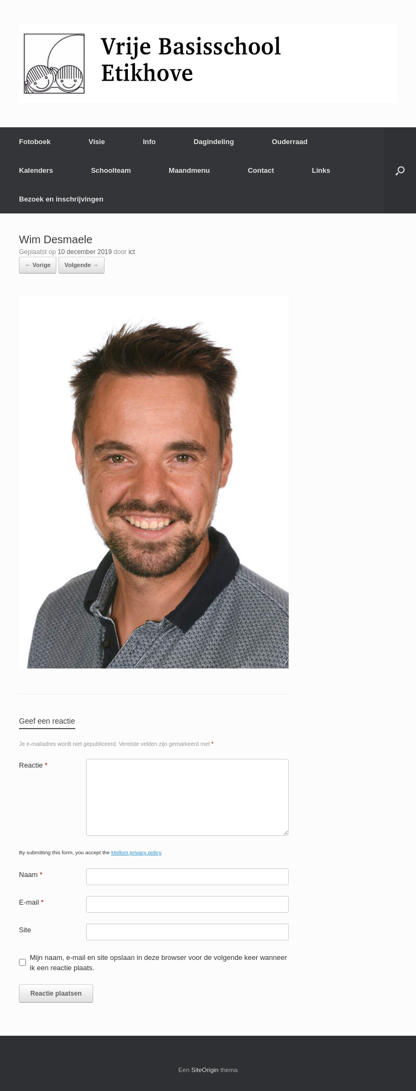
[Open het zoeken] (400, 170)
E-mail (31, 902)
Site (25, 930)
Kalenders (36, 170)
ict (131, 252)
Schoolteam (111, 170)
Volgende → (81, 265)
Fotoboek (35, 142)
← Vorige (37, 265)
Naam (30, 875)
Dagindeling (213, 142)
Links (321, 170)
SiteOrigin (205, 1070)
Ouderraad (290, 142)
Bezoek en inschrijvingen (61, 199)
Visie (97, 142)
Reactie (33, 765)
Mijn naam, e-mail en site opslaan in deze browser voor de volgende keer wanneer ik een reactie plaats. (158, 962)
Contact (261, 170)
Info (149, 142)
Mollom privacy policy (136, 852)
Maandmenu (189, 170)
